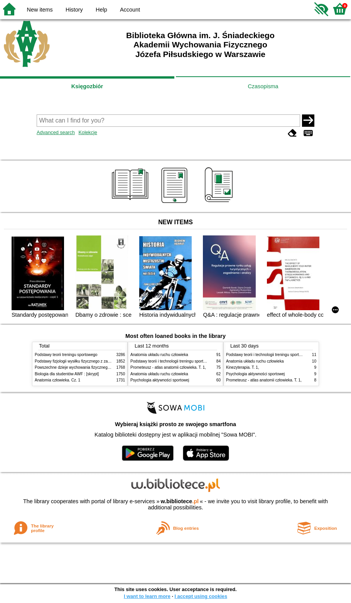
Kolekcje (87, 132)
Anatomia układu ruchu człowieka (159, 355)
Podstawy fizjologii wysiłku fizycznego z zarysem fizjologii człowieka (93, 361)
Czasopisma (263, 86)
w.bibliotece (179, 501)
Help (101, 10)
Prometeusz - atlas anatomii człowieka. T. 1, (168, 367)
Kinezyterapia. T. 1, (242, 367)
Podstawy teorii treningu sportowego (66, 355)
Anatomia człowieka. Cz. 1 (57, 380)
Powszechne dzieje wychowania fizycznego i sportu (79, 367)
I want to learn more (147, 596)
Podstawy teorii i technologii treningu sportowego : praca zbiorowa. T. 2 (191, 361)
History (74, 10)
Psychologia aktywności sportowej (159, 380)
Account (130, 10)
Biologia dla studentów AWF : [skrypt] (67, 374)
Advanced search (56, 132)
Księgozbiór (87, 86)
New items (40, 10)
